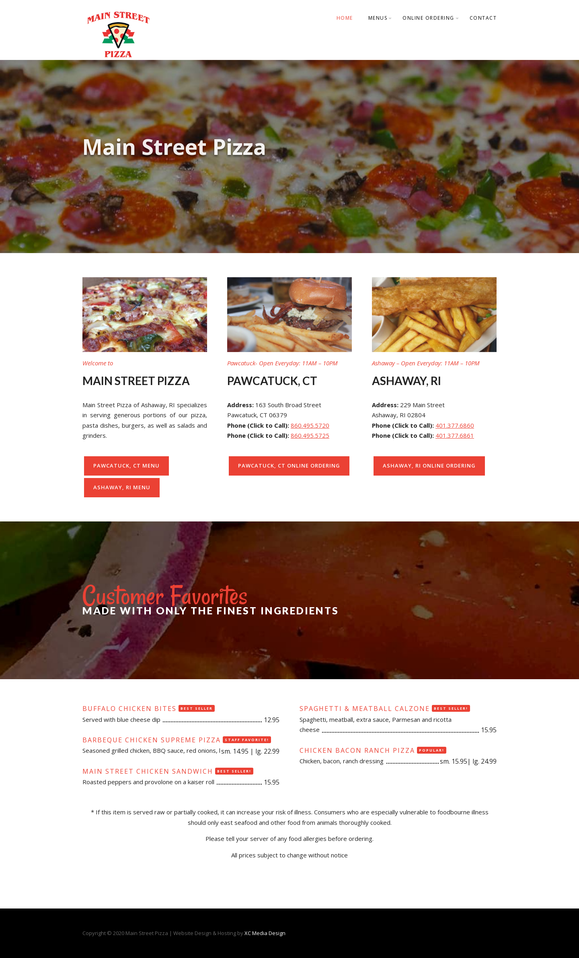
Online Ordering (428, 17)
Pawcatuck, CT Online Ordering (289, 465)
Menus (378, 17)
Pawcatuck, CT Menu (126, 465)
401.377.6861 (454, 435)
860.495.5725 (310, 435)
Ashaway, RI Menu (121, 487)
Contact (483, 17)
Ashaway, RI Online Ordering (429, 465)
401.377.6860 (454, 425)
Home (345, 17)
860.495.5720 (310, 425)
